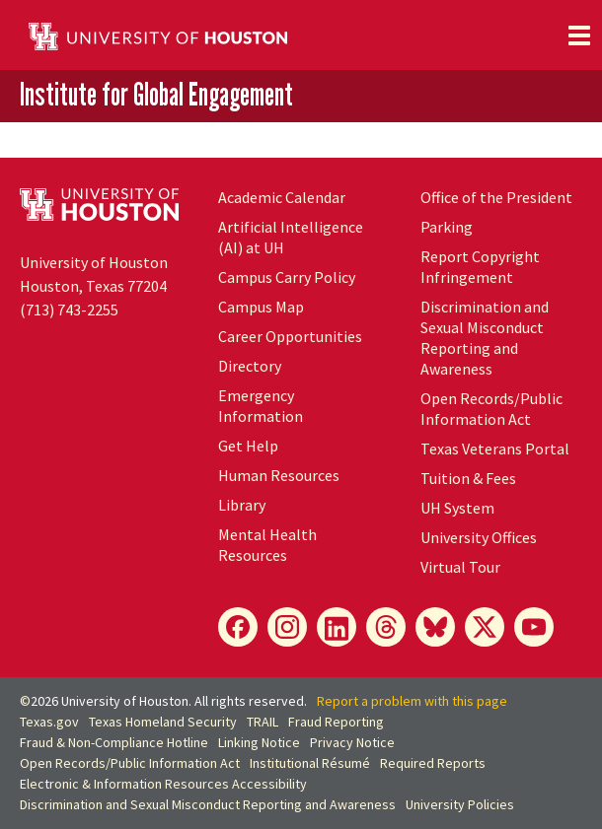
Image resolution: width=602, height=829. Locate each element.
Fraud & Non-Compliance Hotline (114, 742)
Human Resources (278, 475)
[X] (484, 627)
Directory (249, 366)
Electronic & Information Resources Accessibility (163, 784)
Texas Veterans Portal (494, 448)
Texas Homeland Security (163, 721)
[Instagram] (287, 627)
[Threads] (386, 627)
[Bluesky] (435, 627)
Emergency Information (260, 405)
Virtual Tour (460, 567)
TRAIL (262, 721)
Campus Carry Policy (286, 277)
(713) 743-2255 (69, 309)
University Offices (478, 537)
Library (241, 505)
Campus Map (261, 306)
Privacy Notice (352, 742)
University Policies (460, 804)
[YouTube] (534, 627)
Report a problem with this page (412, 701)
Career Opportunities (290, 336)
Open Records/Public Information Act (491, 408)
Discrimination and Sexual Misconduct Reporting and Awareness (484, 338)
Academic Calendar (281, 197)
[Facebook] (238, 627)
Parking (446, 227)
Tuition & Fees (468, 478)
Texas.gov (49, 721)
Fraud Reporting (336, 721)
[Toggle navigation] (579, 35)
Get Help (248, 445)
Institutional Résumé (310, 763)
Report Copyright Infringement (480, 266)
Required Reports (433, 763)
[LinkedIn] (336, 627)
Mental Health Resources (267, 544)
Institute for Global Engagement (156, 94)
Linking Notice (259, 742)
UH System (457, 508)
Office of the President (496, 197)
